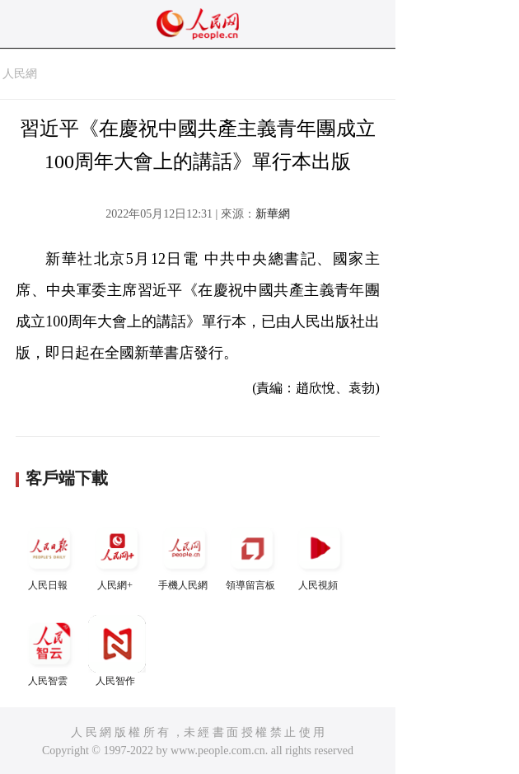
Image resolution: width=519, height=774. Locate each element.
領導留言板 (252, 555)
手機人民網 (184, 555)
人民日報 (49, 555)
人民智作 (117, 651)
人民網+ (117, 555)
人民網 (19, 74)
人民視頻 (319, 555)
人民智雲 (49, 651)
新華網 (272, 214)
